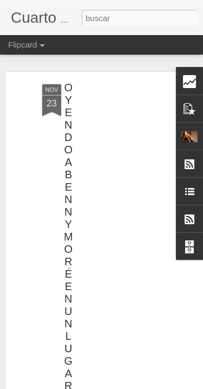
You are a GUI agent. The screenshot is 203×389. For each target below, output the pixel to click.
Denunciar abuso (147, 383)
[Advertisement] (110, 143)
